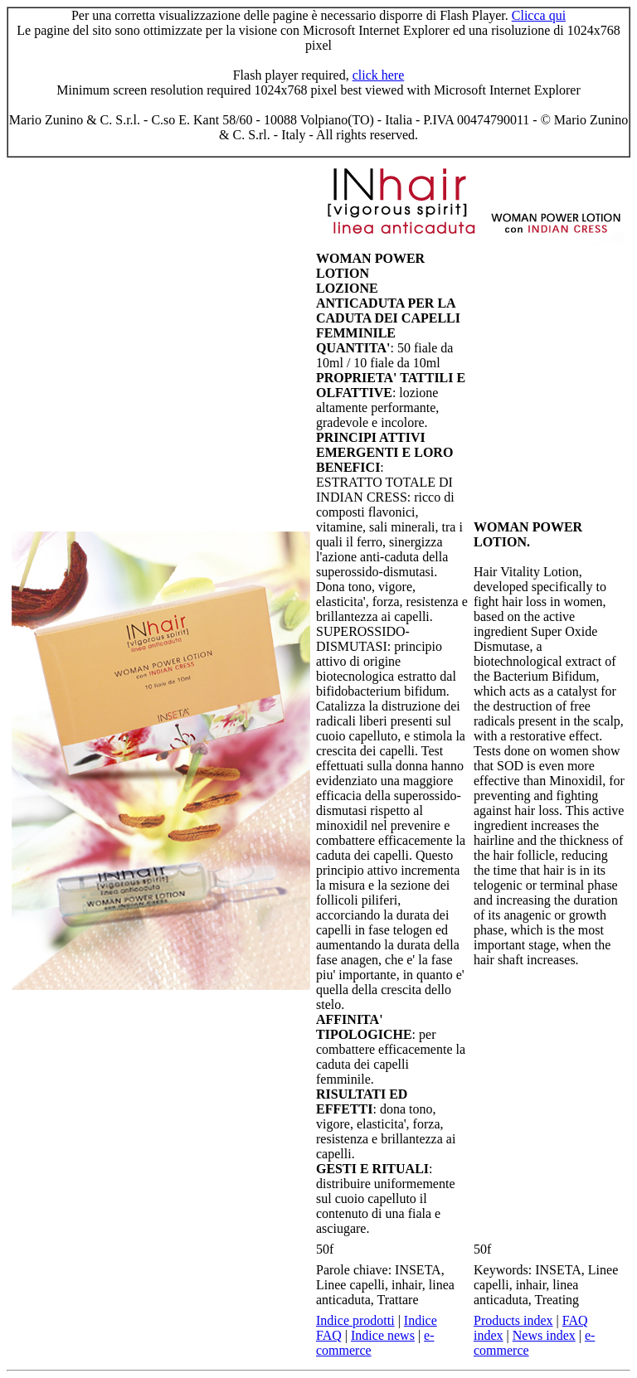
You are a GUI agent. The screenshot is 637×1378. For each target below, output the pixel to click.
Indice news (383, 1335)
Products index (513, 1320)
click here (379, 75)
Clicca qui (539, 15)
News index (544, 1335)
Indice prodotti (355, 1320)
